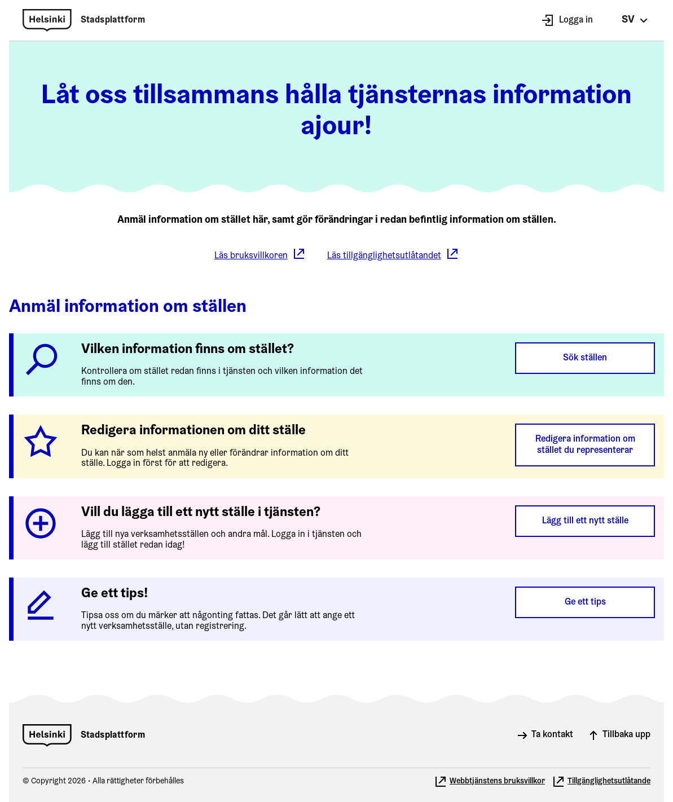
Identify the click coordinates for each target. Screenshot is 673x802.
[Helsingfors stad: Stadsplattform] (84, 20)
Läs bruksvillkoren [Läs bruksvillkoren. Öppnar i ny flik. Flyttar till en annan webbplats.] (260, 255)
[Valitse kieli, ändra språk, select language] (634, 20)
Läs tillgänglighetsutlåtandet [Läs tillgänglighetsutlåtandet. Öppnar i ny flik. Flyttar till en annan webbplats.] (393, 255)
